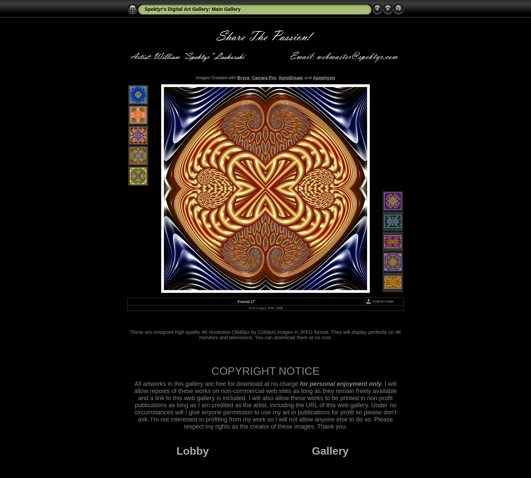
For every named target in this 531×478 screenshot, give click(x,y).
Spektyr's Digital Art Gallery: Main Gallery (193, 9)
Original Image (380, 301)
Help (279, 308)
